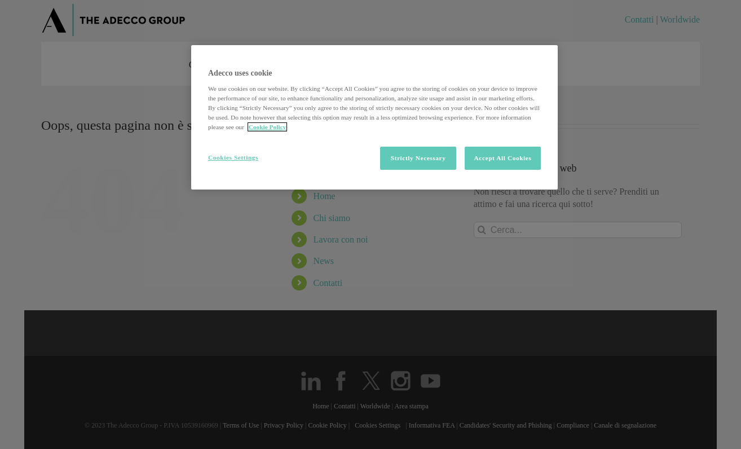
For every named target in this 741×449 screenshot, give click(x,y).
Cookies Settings (233, 157)
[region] (374, 117)
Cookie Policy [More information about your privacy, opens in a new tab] (267, 127)
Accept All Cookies (503, 158)
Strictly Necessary (418, 158)
